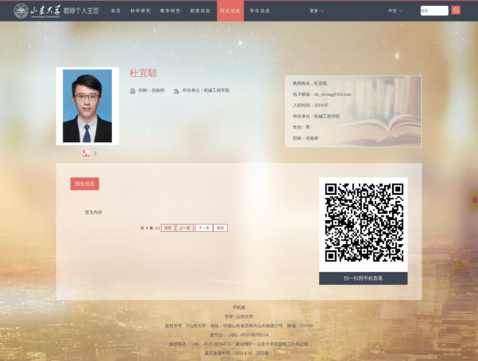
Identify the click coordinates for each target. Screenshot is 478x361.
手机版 (239, 307)
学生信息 (260, 11)
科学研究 (140, 11)
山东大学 (244, 316)
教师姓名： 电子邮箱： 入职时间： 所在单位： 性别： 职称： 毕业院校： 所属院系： (322, 113)
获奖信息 (200, 11)
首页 (116, 11)
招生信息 (230, 11)
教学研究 (170, 11)
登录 (229, 316)
